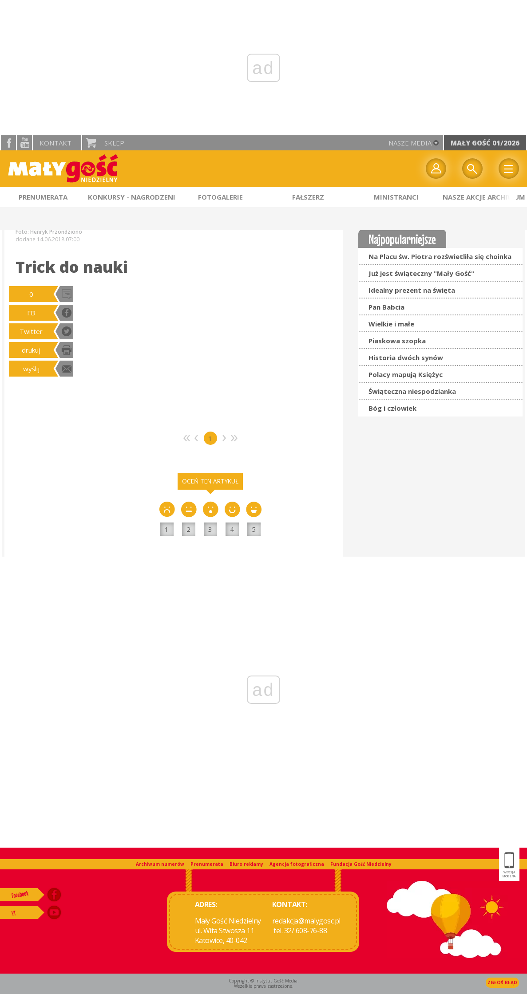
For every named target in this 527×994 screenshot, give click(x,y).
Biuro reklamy (246, 864)
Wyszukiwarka (472, 168)
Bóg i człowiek (392, 408)
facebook (8, 142)
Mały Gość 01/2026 (485, 142)
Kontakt (55, 142)
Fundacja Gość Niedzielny (361, 864)
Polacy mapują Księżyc (406, 374)
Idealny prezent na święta (412, 290)
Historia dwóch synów (406, 357)
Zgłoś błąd (502, 982)
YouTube (24, 142)
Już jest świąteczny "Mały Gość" (421, 273)
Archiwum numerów (160, 864)
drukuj (31, 350)
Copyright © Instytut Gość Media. (264, 981)
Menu (509, 168)
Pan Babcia (386, 307)
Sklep (114, 142)
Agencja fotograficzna (296, 864)
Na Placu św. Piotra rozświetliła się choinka (440, 256)
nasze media (410, 142)
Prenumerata (206, 864)
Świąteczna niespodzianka (412, 391)
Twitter (31, 331)
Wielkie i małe (391, 324)
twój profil (436, 168)
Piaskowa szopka (397, 341)
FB (31, 312)
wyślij (31, 368)
